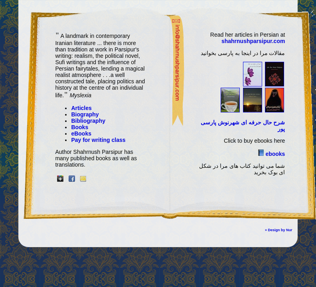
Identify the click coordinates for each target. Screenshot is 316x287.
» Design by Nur (278, 230)
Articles (81, 108)
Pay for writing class (98, 140)
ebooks (274, 154)
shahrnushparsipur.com (253, 41)
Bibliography (88, 121)
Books (79, 127)
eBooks (81, 133)
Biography (85, 114)
